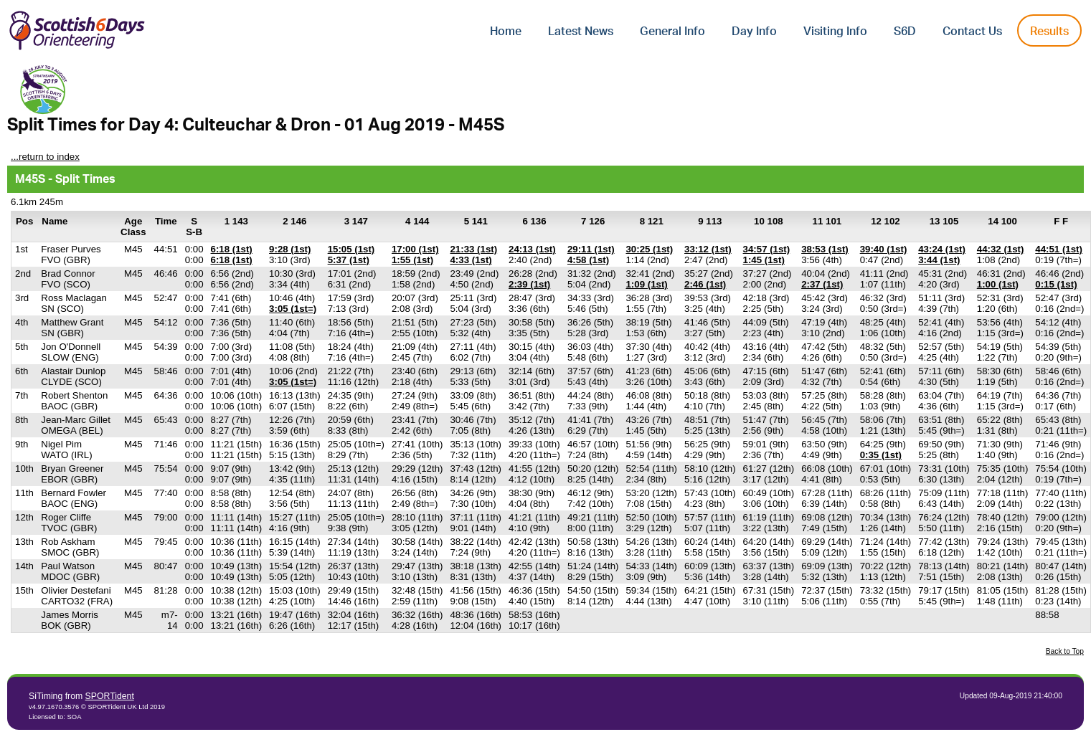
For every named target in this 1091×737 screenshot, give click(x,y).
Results (1049, 31)
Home (505, 31)
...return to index (45, 156)
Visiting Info (835, 31)
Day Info (754, 31)
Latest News (580, 31)
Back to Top (1065, 651)
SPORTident (109, 696)
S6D (905, 31)
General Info (672, 31)
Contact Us (972, 31)
